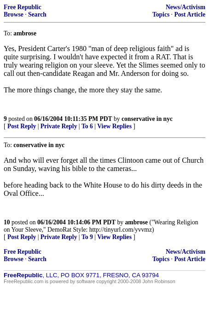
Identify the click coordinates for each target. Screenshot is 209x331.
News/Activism (185, 7)
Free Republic (22, 7)
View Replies (114, 126)
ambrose (136, 222)
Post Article (189, 14)
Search (37, 14)
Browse (13, 14)
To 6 (87, 126)
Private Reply (59, 126)
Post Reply (21, 126)
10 (7, 222)
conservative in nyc (147, 118)
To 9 (87, 237)
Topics (160, 14)
